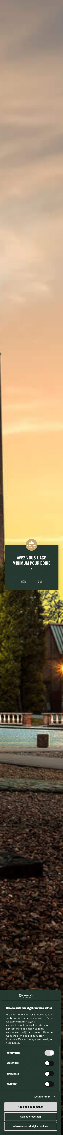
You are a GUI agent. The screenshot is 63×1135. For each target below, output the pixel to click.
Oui (40, 582)
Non (23, 582)
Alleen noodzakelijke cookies (30, 1126)
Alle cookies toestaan (30, 1106)
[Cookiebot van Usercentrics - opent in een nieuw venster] (19, 996)
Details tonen (42, 1096)
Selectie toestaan (30, 1116)
